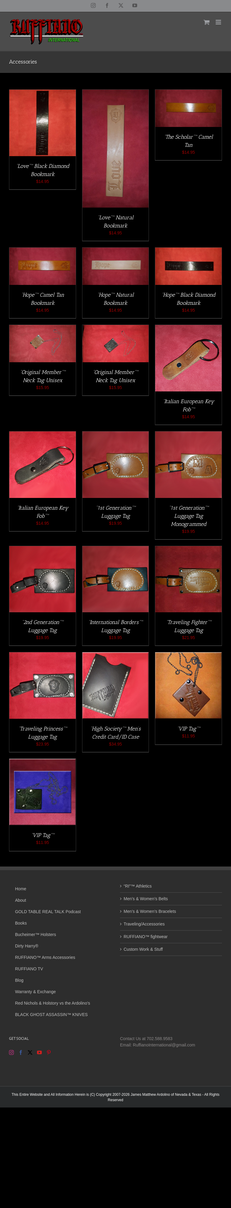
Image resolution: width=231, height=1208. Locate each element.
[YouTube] (39, 1052)
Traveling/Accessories (144, 924)
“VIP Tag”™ (188, 728)
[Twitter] (30, 1052)
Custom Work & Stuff (143, 949)
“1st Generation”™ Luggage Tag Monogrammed (188, 516)
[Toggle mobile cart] (207, 22)
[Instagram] (11, 1052)
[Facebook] (20, 1052)
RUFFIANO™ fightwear (146, 936)
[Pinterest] (48, 1052)
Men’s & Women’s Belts (146, 898)
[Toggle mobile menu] (219, 22)
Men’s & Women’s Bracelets (150, 911)
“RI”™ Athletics (138, 886)
